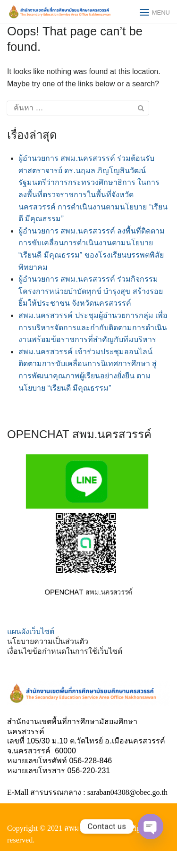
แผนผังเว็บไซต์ (30, 631)
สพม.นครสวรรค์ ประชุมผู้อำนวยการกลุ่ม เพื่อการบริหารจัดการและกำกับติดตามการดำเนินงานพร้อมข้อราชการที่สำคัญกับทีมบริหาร (93, 327)
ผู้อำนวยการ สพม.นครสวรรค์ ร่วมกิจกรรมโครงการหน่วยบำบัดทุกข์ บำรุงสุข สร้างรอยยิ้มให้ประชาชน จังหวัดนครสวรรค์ (90, 291)
